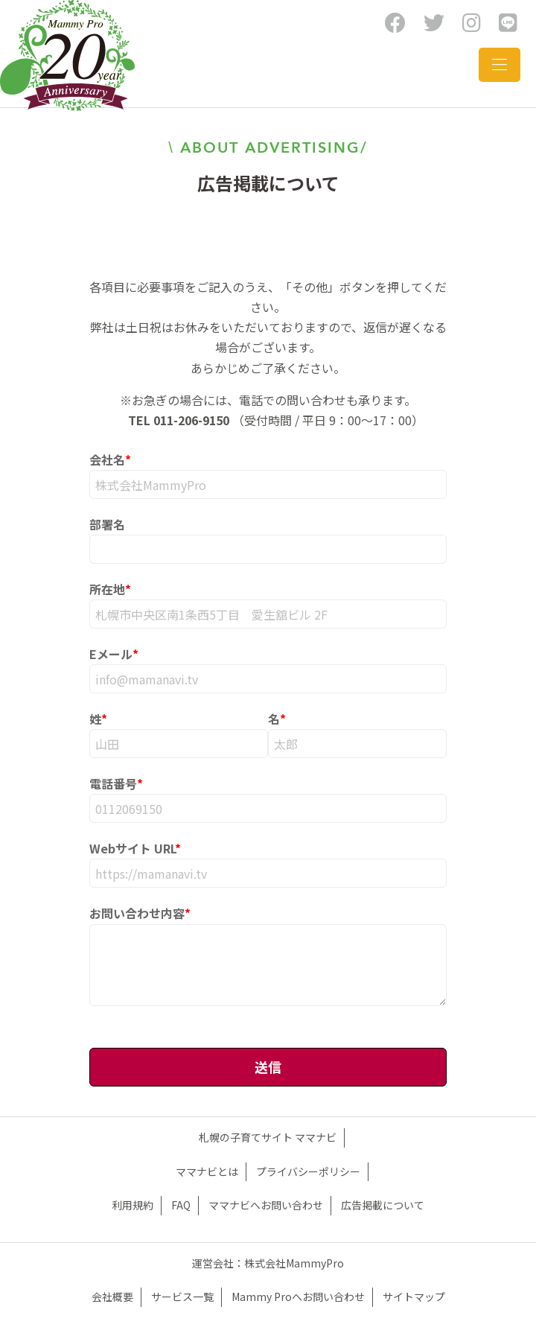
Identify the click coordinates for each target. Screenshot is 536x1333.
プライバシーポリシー (308, 1171)
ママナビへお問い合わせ (265, 1204)
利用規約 (132, 1204)
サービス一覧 (182, 1296)
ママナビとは (207, 1171)
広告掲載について (382, 1204)
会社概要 (112, 1296)
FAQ (181, 1204)
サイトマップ (414, 1296)
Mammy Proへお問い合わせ (298, 1296)
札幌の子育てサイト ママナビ (267, 1137)
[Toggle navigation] (499, 65)
